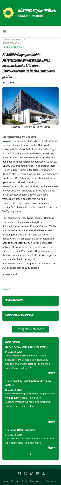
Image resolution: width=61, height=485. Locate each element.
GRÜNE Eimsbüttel (12, 39)
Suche (24, 481)
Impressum (35, 481)
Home (5, 481)
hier (12, 274)
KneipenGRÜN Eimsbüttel (20, 430)
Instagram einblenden (30, 329)
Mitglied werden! (14, 300)
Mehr (51, 372)
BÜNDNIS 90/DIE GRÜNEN (37, 10)
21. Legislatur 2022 (13, 46)
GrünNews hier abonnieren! (19, 315)
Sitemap (15, 481)
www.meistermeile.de (15, 140)
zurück (6, 288)
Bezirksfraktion (12, 43)
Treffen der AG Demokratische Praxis (26, 347)
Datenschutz (52, 481)
